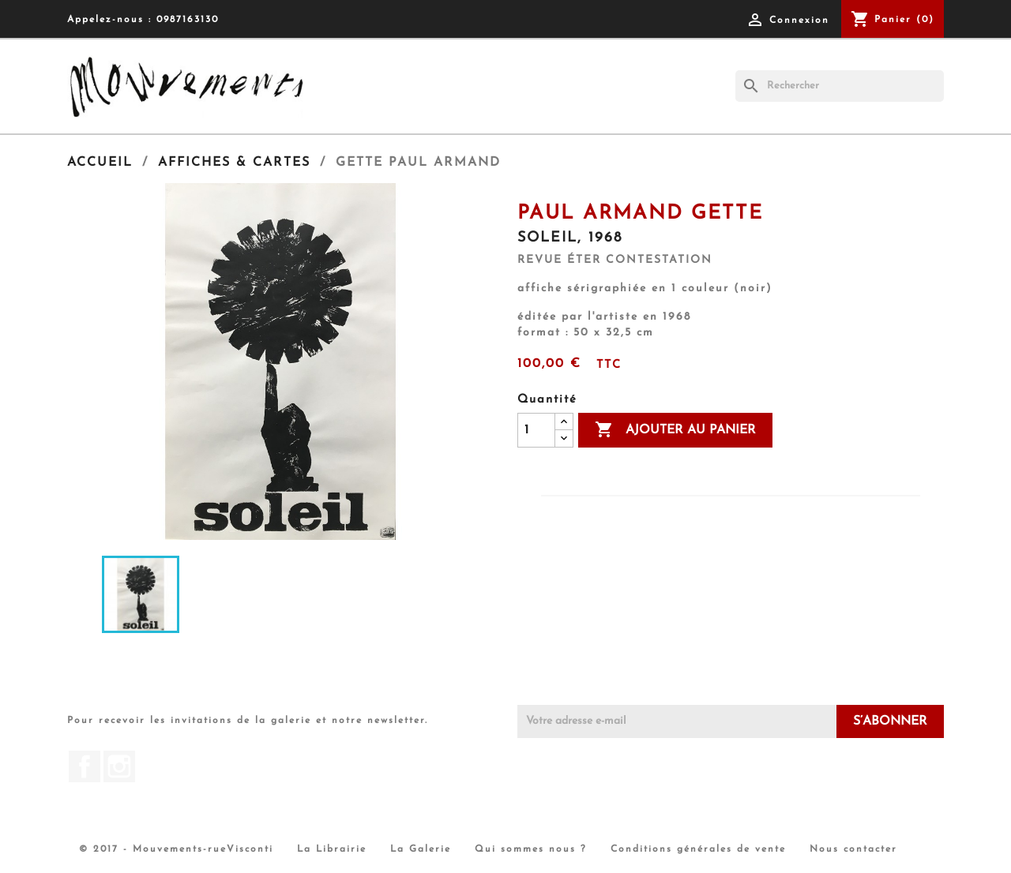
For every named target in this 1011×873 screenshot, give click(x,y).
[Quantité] (536, 430)
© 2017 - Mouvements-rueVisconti (176, 849)
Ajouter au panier (675, 430)
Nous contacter (853, 849)
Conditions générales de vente (698, 849)
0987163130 (187, 19)
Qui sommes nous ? (531, 849)
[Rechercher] (839, 86)
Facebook (84, 766)
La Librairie (331, 849)
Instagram (119, 766)
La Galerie (420, 849)
